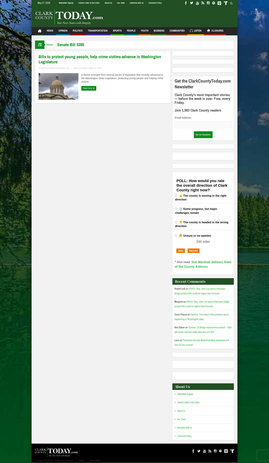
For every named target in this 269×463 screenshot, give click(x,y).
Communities (177, 32)
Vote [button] (180, 250)
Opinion (63, 32)
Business (159, 32)
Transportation (97, 32)
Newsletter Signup (66, 3)
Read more (89, 88)
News (50, 32)
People (131, 32)
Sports (117, 32)
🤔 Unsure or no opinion (195, 235)
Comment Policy (155, 3)
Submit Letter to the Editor (89, 3)
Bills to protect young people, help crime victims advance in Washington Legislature (100, 59)
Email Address (183, 117)
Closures (215, 31)
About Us (108, 3)
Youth (144, 32)
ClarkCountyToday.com (58, 68)
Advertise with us (136, 3)
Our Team (121, 3)
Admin (81, 460)
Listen (195, 31)
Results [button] (193, 250)
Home (51, 45)
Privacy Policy (95, 460)
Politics (77, 32)
